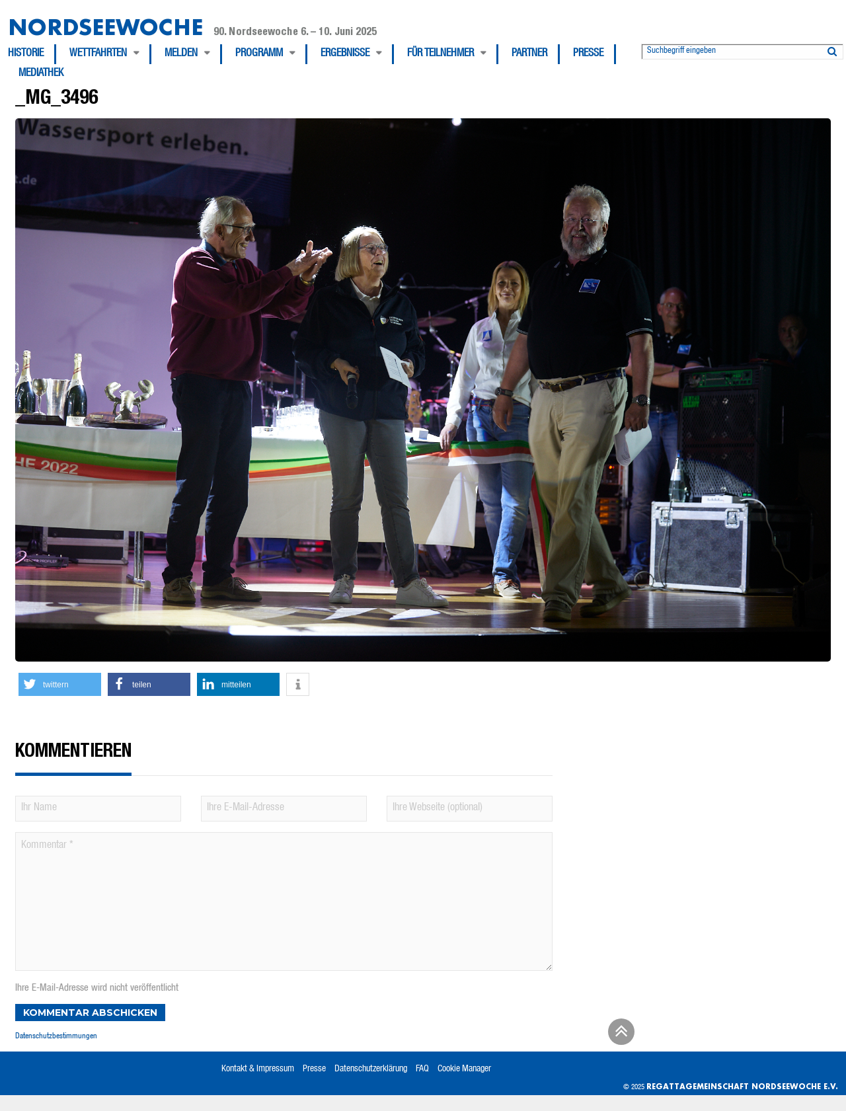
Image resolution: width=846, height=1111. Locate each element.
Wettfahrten (98, 54)
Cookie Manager (464, 1069)
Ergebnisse (345, 54)
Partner (529, 54)
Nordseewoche (105, 26)
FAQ (422, 1069)
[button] (60, 684)
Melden (181, 54)
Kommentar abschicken (90, 1012)
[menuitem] (32, 54)
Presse (588, 54)
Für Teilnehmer (440, 54)
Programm (259, 54)
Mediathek (41, 74)
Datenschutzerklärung (370, 1069)
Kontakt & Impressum (257, 1069)
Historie (26, 54)
